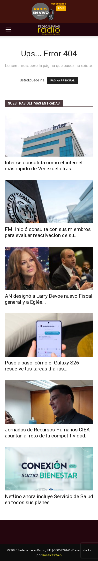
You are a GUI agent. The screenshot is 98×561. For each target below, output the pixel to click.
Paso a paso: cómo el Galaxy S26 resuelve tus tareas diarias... (42, 366)
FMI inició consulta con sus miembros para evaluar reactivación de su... (48, 232)
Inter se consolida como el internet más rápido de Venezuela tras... (44, 166)
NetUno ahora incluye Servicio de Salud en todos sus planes (49, 499)
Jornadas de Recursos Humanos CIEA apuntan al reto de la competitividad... (47, 433)
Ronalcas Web (52, 555)
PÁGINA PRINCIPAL (62, 80)
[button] (8, 29)
